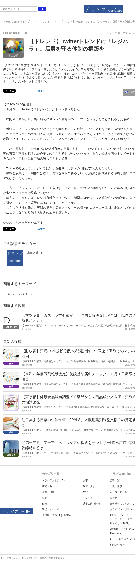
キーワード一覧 (118, 492)
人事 (85, 480)
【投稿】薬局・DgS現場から (58, 515)
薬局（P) (47, 486)
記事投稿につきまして (122, 503)
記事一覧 (115, 480)
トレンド (45, 21)
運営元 (113, 497)
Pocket (40, 90)
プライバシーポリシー (122, 509)
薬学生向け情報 (91, 503)
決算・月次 (89, 486)
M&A (85, 492)
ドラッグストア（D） (54, 480)
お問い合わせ (117, 544)
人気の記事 (116, 486)
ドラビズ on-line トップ (16, 21)
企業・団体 (48, 492)
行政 (44, 503)
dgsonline (35, 252)
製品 (44, 497)
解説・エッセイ (50, 509)
